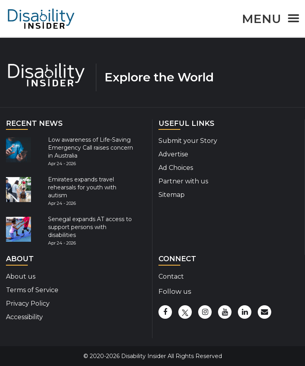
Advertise (173, 154)
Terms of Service (32, 290)
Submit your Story (187, 140)
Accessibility (24, 317)
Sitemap (171, 194)
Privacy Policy (28, 303)
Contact (171, 276)
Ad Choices (175, 167)
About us (20, 276)
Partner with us (183, 181)
